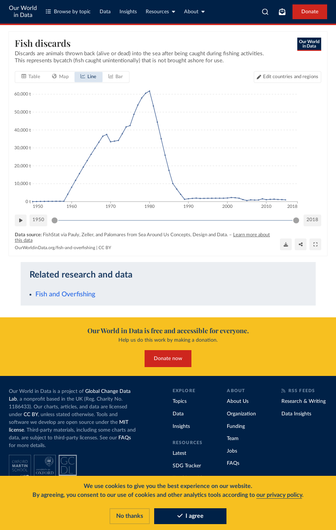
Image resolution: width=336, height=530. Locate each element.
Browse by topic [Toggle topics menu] (68, 11)
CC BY (104, 247)
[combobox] (265, 12)
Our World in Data (23, 11)
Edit (290, 76)
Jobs (232, 451)
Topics (180, 401)
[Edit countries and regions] (287, 77)
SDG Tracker (187, 465)
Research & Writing (303, 401)
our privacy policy (279, 495)
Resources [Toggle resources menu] (160, 11)
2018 (312, 219)
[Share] (300, 244)
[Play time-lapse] (21, 220)
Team (233, 438)
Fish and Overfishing (65, 294)
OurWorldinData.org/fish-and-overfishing (55, 247)
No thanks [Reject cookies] (129, 516)
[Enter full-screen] (315, 244)
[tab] (30, 77)
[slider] (54, 220)
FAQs (124, 437)
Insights (128, 11)
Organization (241, 413)
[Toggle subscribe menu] (282, 11)
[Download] (286, 244)
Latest (179, 453)
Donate (309, 11)
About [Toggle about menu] (194, 11)
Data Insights (296, 413)
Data (105, 11)
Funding (236, 426)
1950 (38, 219)
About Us (238, 401)
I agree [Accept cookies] (190, 516)
